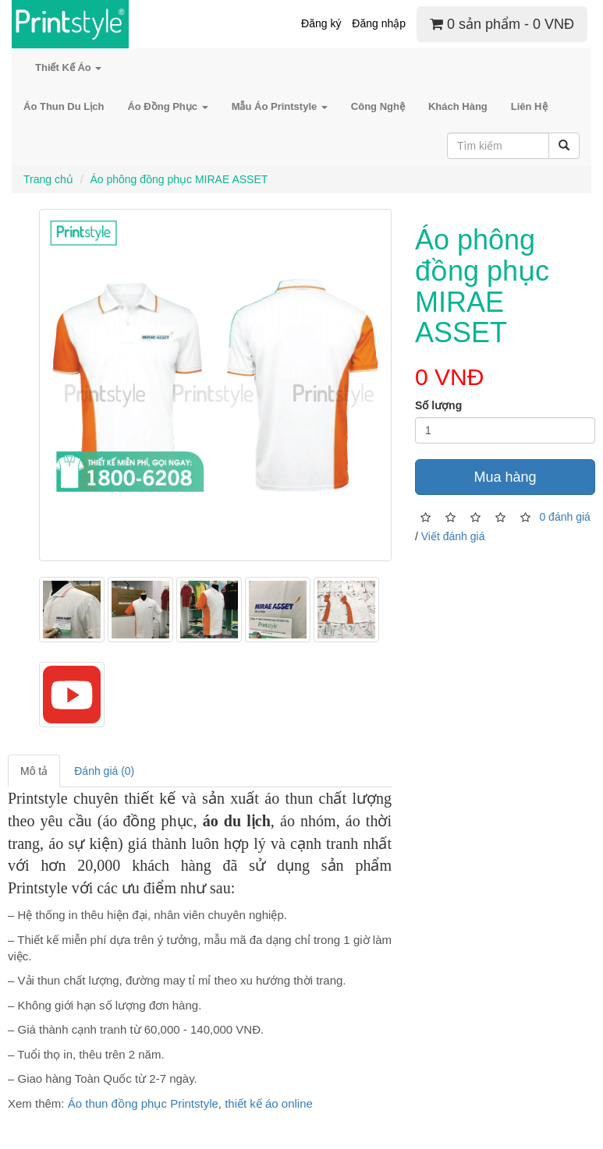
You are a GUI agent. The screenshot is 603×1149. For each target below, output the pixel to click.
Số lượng (438, 405)
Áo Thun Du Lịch (63, 106)
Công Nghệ (378, 106)
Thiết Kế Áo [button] (68, 67)
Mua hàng (505, 477)
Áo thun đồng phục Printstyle (143, 1103)
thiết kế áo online (269, 1103)
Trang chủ (48, 179)
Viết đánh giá (453, 536)
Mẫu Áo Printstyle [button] (280, 106)
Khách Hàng (458, 106)
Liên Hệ (529, 106)
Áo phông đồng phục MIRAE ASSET (179, 179)
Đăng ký (321, 23)
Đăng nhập (379, 23)
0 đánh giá (564, 516)
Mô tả (34, 771)
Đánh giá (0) (104, 771)
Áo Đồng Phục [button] (167, 106)
